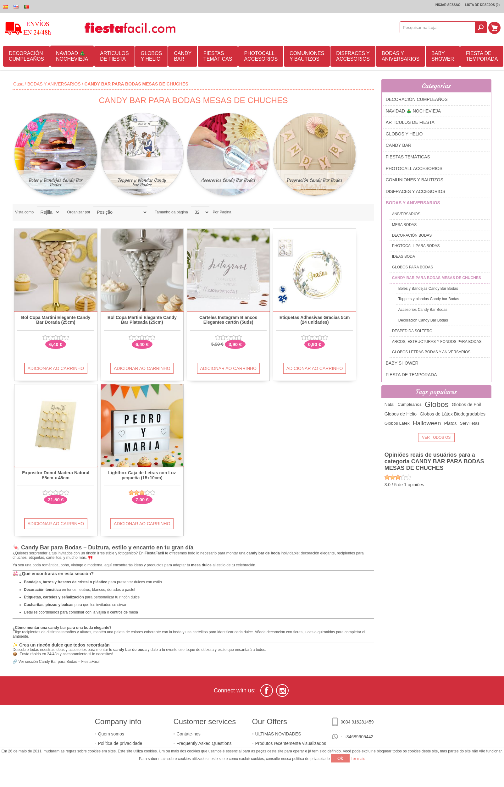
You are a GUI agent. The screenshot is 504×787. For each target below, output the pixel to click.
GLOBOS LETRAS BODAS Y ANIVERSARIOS (431, 352)
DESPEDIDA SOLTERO (412, 331)
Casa (18, 83)
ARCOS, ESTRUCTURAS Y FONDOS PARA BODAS (437, 341)
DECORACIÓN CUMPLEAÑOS (26, 56)
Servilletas (469, 423)
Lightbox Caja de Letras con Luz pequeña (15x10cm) (142, 475)
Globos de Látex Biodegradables (452, 413)
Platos (450, 423)
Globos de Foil (466, 404)
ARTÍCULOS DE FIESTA (114, 56)
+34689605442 (359, 736)
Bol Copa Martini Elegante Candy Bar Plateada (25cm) (142, 320)
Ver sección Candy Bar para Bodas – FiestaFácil (58, 661)
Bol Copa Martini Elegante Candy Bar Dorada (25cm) (55, 320)
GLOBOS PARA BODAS (412, 267)
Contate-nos (189, 733)
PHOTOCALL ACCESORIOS (261, 56)
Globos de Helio (401, 413)
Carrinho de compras (495, 27)
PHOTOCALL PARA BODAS (416, 246)
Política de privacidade (120, 743)
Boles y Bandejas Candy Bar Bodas (56, 182)
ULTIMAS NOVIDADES (278, 733)
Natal (390, 404)
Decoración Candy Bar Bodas (314, 180)
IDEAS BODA (403, 256)
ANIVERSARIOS (406, 214)
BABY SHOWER (442, 56)
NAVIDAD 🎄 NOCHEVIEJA (72, 56)
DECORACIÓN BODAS (412, 235)
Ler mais (358, 759)
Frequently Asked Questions (204, 743)
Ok (340, 758)
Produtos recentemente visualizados (290, 743)
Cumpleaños (409, 404)
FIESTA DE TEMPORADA (482, 56)
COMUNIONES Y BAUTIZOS (307, 56)
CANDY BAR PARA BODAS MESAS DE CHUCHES (436, 278)
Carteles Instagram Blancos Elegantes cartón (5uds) (228, 320)
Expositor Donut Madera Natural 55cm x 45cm (55, 475)
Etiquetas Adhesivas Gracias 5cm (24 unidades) (315, 320)
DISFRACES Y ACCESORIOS (353, 56)
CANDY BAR (182, 56)
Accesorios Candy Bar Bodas (228, 180)
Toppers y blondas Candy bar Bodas (142, 182)
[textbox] (438, 27)
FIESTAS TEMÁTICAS (217, 56)
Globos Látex (397, 423)
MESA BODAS (404, 225)
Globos (437, 404)
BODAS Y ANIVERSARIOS (400, 56)
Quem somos (111, 733)
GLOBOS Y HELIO (151, 56)
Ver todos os (436, 437)
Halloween (427, 423)
